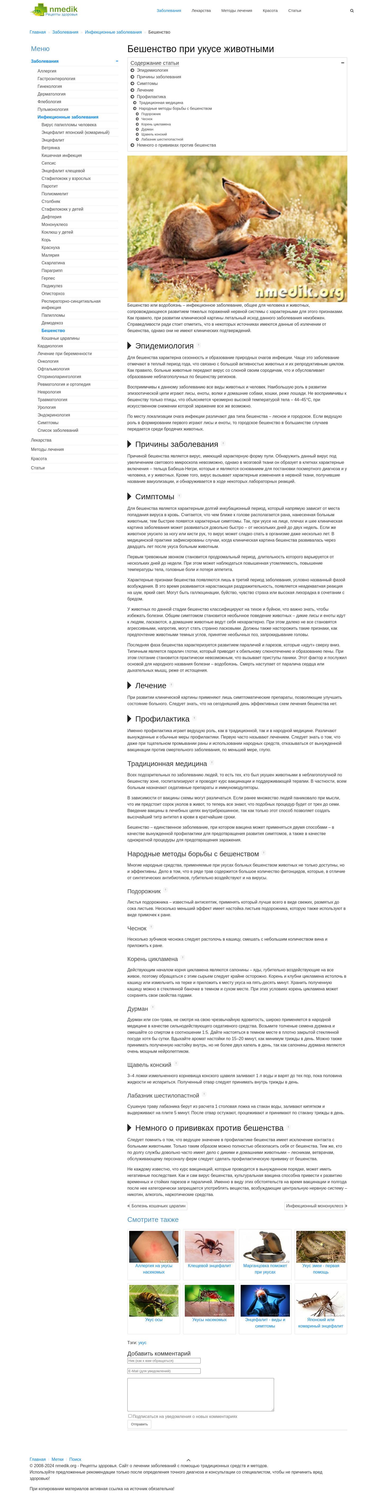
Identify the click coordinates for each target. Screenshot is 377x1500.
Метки (58, 1459)
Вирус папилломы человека (69, 125)
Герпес (48, 278)
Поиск (75, 1459)
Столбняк (51, 201)
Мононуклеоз (55, 224)
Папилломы (53, 315)
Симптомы (48, 422)
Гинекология (50, 86)
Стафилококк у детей (62, 209)
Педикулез (52, 286)
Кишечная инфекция (62, 155)
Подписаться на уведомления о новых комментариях (185, 1423)
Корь (46, 240)
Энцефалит (53, 140)
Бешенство (53, 330)
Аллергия (47, 71)
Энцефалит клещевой (63, 171)
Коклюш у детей (57, 232)
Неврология (49, 392)
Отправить (139, 1431)
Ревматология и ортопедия (64, 384)
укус (142, 1342)
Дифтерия (51, 217)
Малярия (50, 255)
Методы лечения (236, 10)
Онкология (48, 361)
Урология (47, 407)
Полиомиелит (55, 194)
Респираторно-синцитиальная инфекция (71, 304)
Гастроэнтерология (56, 78)
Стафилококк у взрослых (66, 178)
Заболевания (169, 10)
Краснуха (51, 247)
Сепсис (49, 163)
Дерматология (52, 94)
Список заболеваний (58, 430)
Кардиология (50, 346)
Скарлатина (53, 263)
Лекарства (201, 10)
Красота (270, 10)
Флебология (49, 101)
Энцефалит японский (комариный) (75, 132)
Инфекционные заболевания (68, 117)
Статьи (294, 10)
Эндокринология (54, 415)
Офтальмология (53, 369)
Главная (38, 1459)
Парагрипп (52, 270)
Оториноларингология (59, 376)
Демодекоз (52, 323)
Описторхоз (53, 293)
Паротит (50, 186)
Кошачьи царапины (60, 338)
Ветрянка (51, 148)
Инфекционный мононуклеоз (314, 1206)
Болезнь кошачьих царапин (159, 1206)
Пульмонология (53, 109)
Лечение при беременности (65, 353)
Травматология (52, 399)
